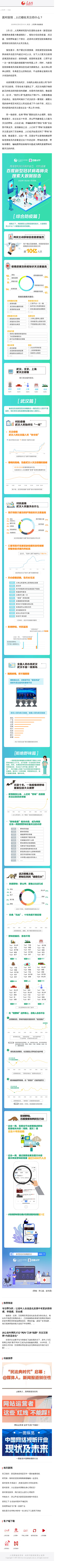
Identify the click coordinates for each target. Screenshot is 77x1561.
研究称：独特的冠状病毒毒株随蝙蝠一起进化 (20, 1478)
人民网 (2, 10)
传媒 (9, 10)
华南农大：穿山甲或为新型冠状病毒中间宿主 (20, 1497)
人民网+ (16, 1531)
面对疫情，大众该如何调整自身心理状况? (18, 1487)
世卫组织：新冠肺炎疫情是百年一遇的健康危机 (21, 1474)
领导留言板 (34, 1531)
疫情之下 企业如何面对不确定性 (15, 1501)
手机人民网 (25, 1531)
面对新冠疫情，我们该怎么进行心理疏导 (18, 1492)
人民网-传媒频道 (37, 24)
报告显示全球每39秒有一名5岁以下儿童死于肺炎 (21, 1511)
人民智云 (7, 1544)
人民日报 (7, 1531)
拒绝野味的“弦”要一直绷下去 (13, 1506)
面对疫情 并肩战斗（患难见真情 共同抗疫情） (20, 1483)
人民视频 (44, 1531)
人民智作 (16, 1544)
